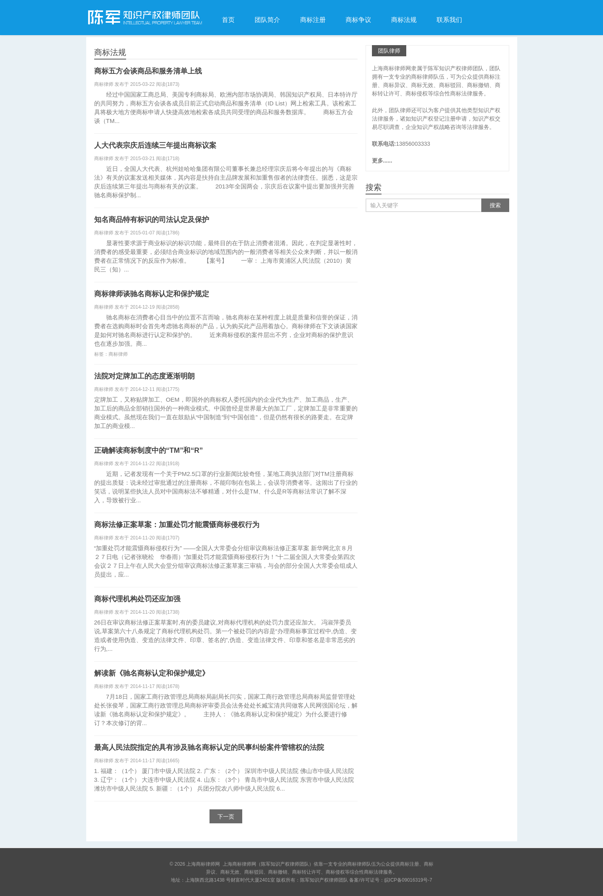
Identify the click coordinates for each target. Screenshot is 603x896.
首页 (228, 19)
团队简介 (267, 19)
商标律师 (118, 354)
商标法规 (404, 19)
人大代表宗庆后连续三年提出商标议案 (155, 145)
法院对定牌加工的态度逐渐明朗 (144, 376)
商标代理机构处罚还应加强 (137, 599)
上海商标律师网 (144, 17)
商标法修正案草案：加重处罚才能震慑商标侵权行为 (176, 525)
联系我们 (449, 19)
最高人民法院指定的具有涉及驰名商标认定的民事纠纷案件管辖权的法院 (209, 747)
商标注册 (313, 19)
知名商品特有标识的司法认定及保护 (151, 220)
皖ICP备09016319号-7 (408, 880)
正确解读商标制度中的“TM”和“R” (148, 450)
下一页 (225, 816)
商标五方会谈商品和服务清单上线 (148, 71)
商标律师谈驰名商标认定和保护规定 (151, 294)
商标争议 (358, 19)
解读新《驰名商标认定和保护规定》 (151, 673)
